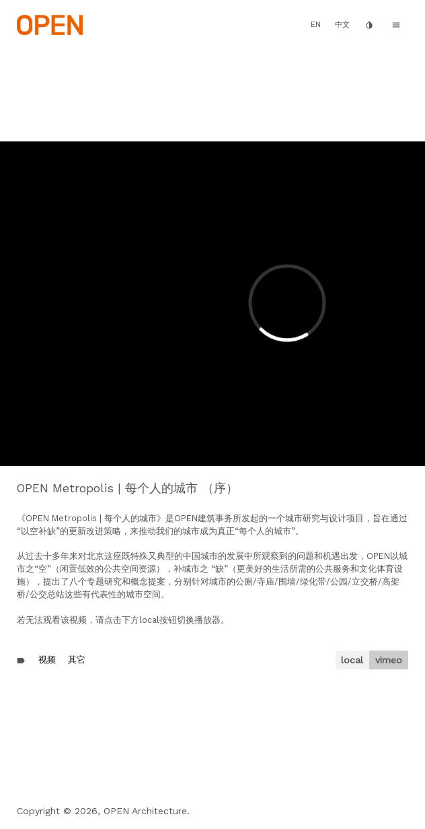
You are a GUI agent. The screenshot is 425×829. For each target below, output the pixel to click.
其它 (76, 660)
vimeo (388, 660)
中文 (342, 24)
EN (316, 24)
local (352, 660)
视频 (47, 660)
